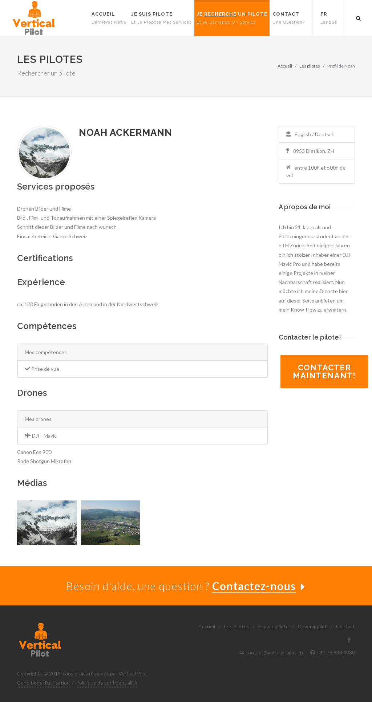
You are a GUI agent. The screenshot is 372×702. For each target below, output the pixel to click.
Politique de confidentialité (106, 682)
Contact (345, 626)
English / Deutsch (310, 134)
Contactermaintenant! (324, 371)
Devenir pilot (312, 626)
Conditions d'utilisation (43, 682)
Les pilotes (309, 66)
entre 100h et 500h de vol (315, 171)
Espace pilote (273, 626)
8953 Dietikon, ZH (310, 151)
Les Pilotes (236, 626)
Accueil (285, 66)
